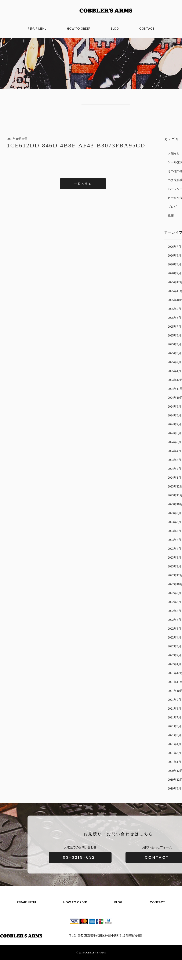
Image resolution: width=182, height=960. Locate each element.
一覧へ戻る (83, 183)
